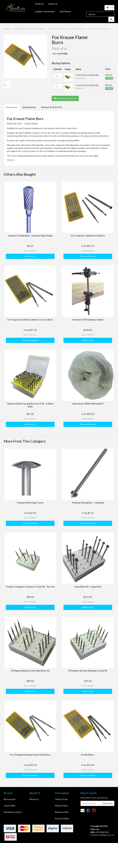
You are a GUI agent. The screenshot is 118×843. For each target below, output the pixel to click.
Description (11, 107)
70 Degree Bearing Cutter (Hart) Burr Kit (30, 670)
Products (39, 3)
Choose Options (88, 256)
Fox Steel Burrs (77, 29)
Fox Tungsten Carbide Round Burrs (88, 235)
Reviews (51, 107)
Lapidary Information (45, 11)
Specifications (29, 107)
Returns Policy (62, 812)
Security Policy (62, 818)
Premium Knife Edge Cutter (30, 502)
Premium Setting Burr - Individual (88, 502)
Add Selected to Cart (65, 98)
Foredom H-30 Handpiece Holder (88, 319)
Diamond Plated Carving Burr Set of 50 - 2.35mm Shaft (30, 405)
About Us (53, 3)
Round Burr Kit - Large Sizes (88, 586)
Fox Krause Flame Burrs (99, 29)
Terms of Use (61, 799)
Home (6, 29)
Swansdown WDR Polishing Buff (87, 403)
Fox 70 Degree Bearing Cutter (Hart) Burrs (30, 754)
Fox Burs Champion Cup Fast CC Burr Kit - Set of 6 (30, 586)
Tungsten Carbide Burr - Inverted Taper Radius (30, 235)
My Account (9, 799)
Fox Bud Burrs (87, 754)
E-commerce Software (99, 835)
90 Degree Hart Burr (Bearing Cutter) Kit (87, 670)
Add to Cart (30, 256)
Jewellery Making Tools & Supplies (29, 29)
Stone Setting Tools (58, 29)
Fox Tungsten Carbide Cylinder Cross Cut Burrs (30, 319)
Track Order (9, 805)
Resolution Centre (13, 812)
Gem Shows (65, 11)
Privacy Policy (61, 805)
